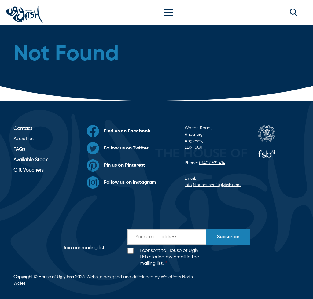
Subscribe (228, 236)
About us (23, 139)
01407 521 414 (212, 163)
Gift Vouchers (28, 170)
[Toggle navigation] (170, 12)
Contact (22, 128)
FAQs (19, 149)
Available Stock (30, 159)
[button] (293, 12)
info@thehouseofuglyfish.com (213, 185)
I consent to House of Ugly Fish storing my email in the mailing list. (169, 257)
